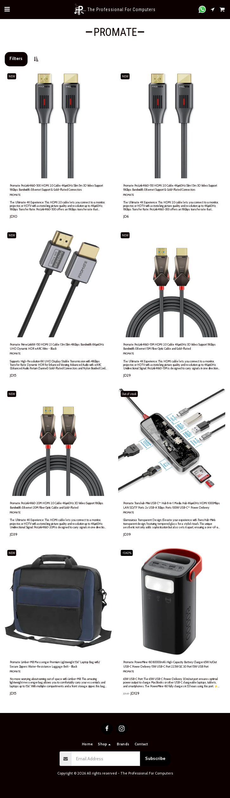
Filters (16, 58)
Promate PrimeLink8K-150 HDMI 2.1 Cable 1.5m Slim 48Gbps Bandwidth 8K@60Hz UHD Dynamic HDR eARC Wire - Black (57, 346)
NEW (12, 76)
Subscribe (155, 758)
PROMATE (15, 194)
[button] (7, 9)
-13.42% (126, 553)
